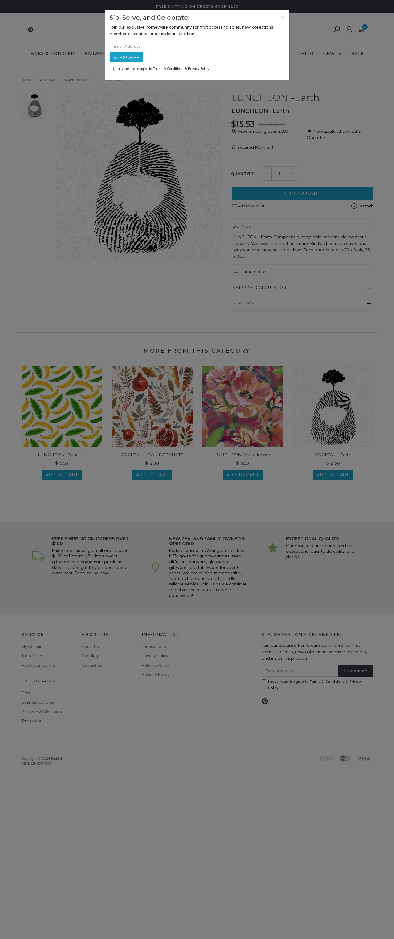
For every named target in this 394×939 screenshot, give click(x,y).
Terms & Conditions (168, 69)
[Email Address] (155, 46)
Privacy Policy (198, 69)
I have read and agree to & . (160, 69)
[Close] (283, 17)
